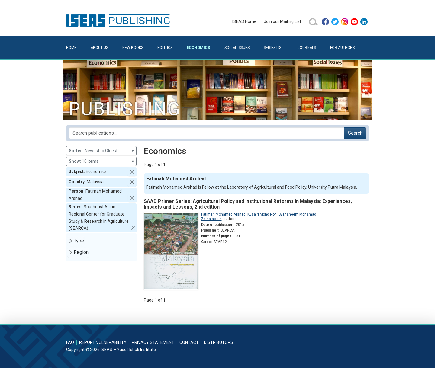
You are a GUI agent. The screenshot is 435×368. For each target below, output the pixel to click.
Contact (189, 342)
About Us (99, 48)
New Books (132, 48)
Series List (273, 48)
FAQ (70, 342)
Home (71, 48)
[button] (132, 171)
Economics (198, 47)
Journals (307, 48)
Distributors (218, 342)
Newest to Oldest (101, 151)
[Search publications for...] (206, 133)
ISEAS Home (244, 21)
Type (79, 241)
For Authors (342, 48)
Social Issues (237, 48)
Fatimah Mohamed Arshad (223, 214)
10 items (101, 161)
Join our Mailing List (282, 21)
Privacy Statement (153, 342)
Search (355, 133)
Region (81, 252)
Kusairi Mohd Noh (262, 214)
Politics (164, 48)
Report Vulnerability (103, 342)
